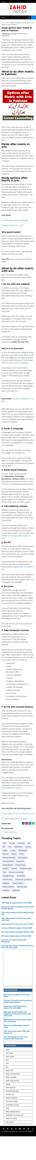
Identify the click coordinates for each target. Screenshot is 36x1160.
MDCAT (6, 876)
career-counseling (16, 25)
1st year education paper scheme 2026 (17, 950)
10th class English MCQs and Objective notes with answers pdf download (17, 1037)
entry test (21, 898)
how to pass (8, 901)
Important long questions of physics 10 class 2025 (15, 1031)
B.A (10, 868)
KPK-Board (23, 872)
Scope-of (20, 883)
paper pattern (18, 905)
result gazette (8, 908)
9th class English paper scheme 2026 (17, 959)
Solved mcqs (21, 887)
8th (29, 865)
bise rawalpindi (13, 1135)
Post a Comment (10, 854)
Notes (14, 876)
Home (4, 25)
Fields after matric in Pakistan (16, 227)
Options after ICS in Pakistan (16, 840)
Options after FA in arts (14, 232)
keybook (6, 905)
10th (8, 25)
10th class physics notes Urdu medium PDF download (15, 1061)
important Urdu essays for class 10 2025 (18, 946)
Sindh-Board (8, 887)
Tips (4, 894)
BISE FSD (9, 1094)
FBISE (5, 872)
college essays (8, 898)
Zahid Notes (21, 1155)
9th (4, 868)
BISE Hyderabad (13, 1097)
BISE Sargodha (12, 1104)
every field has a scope (11, 807)
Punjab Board (8, 883)
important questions (24, 901)
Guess (13, 872)
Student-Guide (26, 890)
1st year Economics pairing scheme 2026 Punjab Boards (16, 929)
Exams (28, 868)
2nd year (22, 865)
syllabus (6, 912)
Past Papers (23, 879)
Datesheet (19, 868)
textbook (16, 912)
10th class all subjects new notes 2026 (17, 924)
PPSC (22, 876)
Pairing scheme (9, 879)
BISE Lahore (11, 1101)
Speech (6, 890)
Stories (14, 890)
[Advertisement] (18, 991)
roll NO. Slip (22, 908)
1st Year (12, 865)
